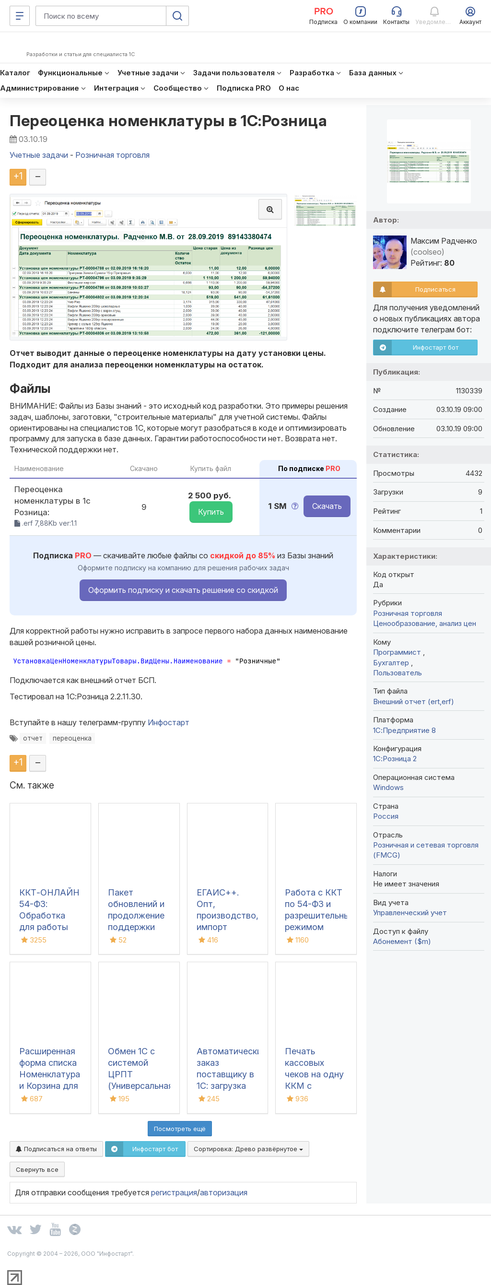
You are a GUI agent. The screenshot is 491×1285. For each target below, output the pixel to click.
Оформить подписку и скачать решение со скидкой (183, 590)
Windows (388, 787)
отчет (33, 738)
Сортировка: (248, 1149)
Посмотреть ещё (180, 1128)
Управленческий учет (410, 912)
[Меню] (20, 16)
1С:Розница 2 (395, 758)
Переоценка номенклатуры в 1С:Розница (168, 120)
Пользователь (397, 672)
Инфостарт (168, 722)
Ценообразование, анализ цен (424, 623)
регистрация (174, 1192)
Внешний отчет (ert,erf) (413, 701)
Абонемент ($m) (402, 941)
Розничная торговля (407, 613)
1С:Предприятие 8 (404, 730)
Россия (385, 816)
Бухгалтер (392, 662)
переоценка (72, 738)
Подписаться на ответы (56, 1149)
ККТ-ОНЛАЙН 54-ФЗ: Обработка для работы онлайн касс (49, 915)
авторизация (223, 1192)
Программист (398, 652)
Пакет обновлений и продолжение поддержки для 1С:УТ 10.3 (137, 915)
